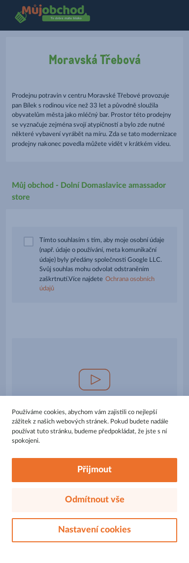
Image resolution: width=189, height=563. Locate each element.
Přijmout (94, 469)
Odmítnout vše (95, 499)
